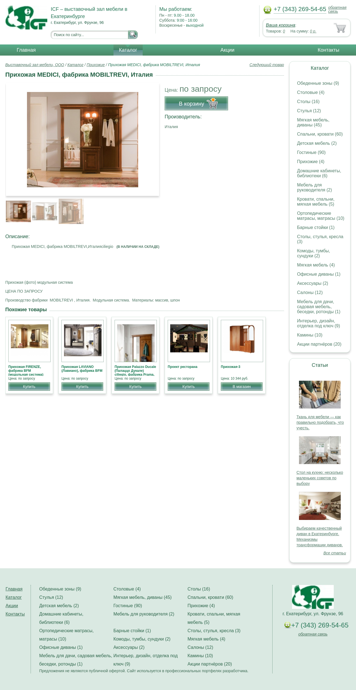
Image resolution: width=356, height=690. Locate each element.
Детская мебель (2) (317, 143)
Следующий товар (266, 65)
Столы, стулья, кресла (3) (213, 630)
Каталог (128, 50)
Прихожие (96, 65)
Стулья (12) (309, 110)
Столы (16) (308, 101)
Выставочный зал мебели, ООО (34, 65)
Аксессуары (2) (312, 283)
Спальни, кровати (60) (320, 134)
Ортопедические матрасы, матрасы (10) (320, 216)
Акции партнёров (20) (319, 344)
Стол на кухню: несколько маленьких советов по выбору (319, 478)
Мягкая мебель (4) (316, 265)
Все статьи (334, 553)
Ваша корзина (280, 25)
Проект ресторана (182, 367)
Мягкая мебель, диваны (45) (313, 122)
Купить (29, 386)
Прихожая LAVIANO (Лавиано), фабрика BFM (81, 369)
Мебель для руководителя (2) (314, 187)
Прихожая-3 (230, 367)
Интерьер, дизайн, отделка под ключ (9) (318, 323)
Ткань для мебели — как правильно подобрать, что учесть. (320, 422)
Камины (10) (309, 335)
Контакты (328, 50)
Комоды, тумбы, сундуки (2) (313, 253)
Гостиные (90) (311, 152)
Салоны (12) (310, 292)
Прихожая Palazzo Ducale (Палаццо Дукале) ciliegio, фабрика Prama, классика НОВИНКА (135, 372)
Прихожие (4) (310, 161)
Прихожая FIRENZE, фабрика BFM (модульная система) (25, 371)
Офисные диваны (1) (318, 274)
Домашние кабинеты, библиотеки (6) (319, 173)
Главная (26, 50)
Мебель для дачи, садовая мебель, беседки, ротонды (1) (318, 306)
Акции (227, 50)
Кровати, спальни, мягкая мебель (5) (316, 201)
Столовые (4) (311, 92)
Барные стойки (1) (316, 227)
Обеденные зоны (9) (318, 83)
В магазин (242, 386)
